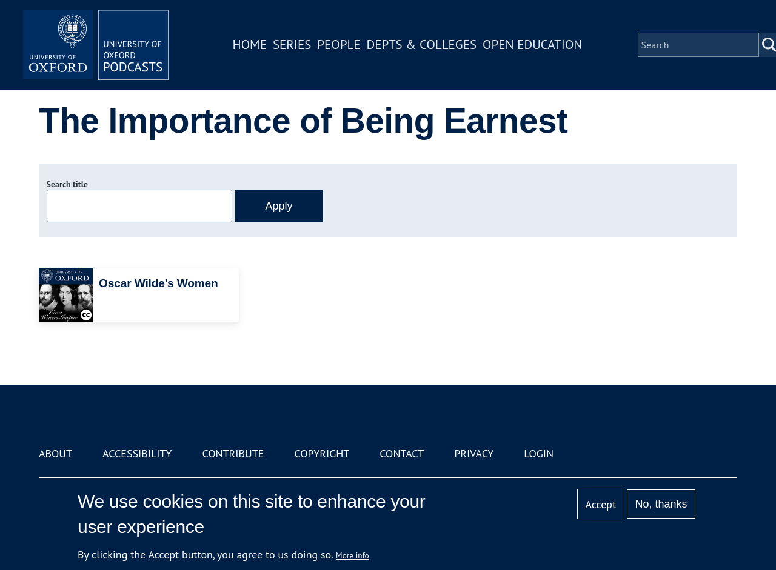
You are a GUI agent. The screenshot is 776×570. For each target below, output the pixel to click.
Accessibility (137, 453)
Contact (402, 453)
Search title (67, 184)
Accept (600, 504)
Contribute (233, 453)
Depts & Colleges (422, 44)
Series (292, 44)
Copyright (321, 453)
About (55, 453)
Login (539, 453)
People (338, 44)
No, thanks (661, 504)
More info (352, 555)
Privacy (473, 453)
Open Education (532, 44)
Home (250, 44)
